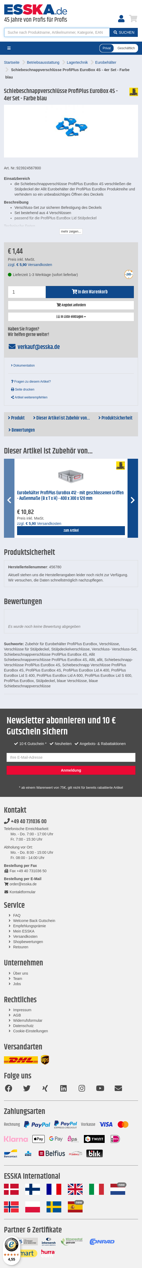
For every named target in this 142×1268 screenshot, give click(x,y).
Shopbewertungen (28, 942)
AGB (17, 1015)
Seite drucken (22, 389)
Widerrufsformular (27, 1020)
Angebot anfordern (71, 305)
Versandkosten (25, 936)
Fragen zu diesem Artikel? (31, 381)
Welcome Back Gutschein (34, 921)
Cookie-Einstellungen (30, 1031)
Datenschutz (23, 1026)
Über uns (20, 973)
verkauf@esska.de (34, 347)
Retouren (20, 947)
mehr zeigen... (71, 231)
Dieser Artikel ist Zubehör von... (61, 418)
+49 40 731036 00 (25, 821)
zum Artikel (71, 531)
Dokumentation (23, 365)
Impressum (22, 1010)
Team (17, 978)
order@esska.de (20, 884)
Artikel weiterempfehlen (29, 397)
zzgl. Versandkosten (30, 265)
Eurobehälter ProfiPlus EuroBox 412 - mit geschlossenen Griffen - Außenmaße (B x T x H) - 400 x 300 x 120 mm (70, 495)
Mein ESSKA (23, 931)
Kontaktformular (20, 892)
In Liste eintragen (71, 317)
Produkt (16, 418)
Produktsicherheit (115, 418)
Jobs (17, 984)
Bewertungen (21, 430)
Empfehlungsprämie (29, 926)
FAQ (17, 915)
